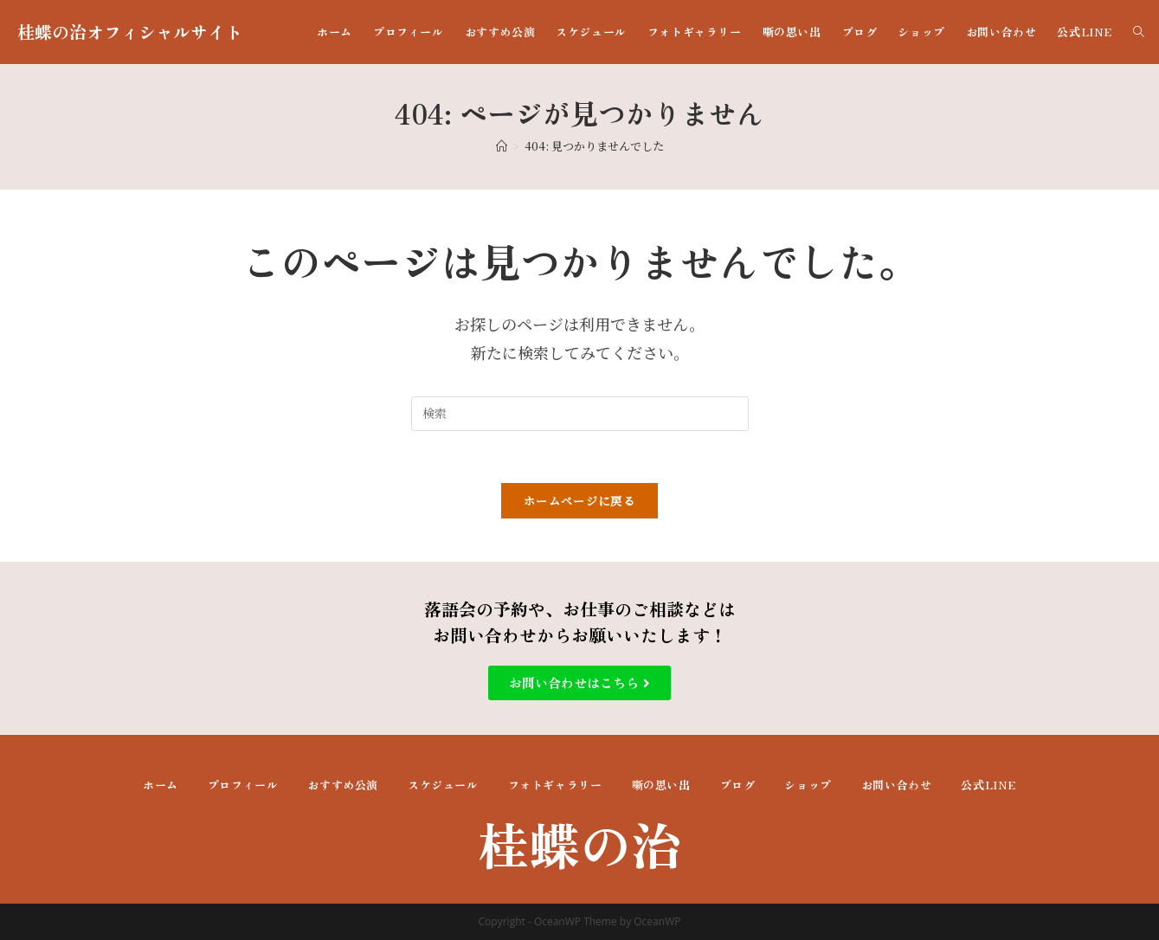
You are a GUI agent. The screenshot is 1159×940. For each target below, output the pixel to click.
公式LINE (988, 784)
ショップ (807, 784)
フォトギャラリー (555, 784)
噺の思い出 (661, 784)
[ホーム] (501, 146)
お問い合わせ (896, 784)
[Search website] (1139, 32)
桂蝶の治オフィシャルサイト (129, 31)
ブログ (738, 784)
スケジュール (443, 784)
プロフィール (243, 784)
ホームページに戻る (579, 501)
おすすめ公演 (342, 784)
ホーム (160, 784)
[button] (579, 683)
